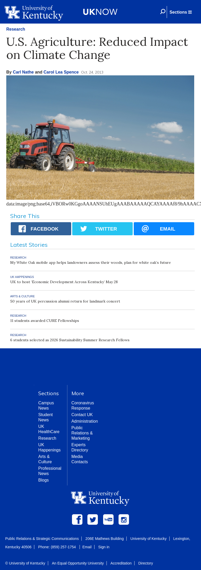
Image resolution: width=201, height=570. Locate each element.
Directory (145, 563)
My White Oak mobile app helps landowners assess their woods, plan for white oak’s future (90, 262)
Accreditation (121, 563)
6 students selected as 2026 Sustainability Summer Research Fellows (70, 340)
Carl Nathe (23, 72)
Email (87, 547)
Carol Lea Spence (61, 72)
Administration (84, 421)
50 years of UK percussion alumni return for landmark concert (65, 301)
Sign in (103, 547)
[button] (180, 12)
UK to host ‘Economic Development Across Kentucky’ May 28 (64, 282)
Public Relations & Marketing (82, 433)
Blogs (43, 480)
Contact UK (82, 414)
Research (15, 29)
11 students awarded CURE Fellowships (44, 320)
